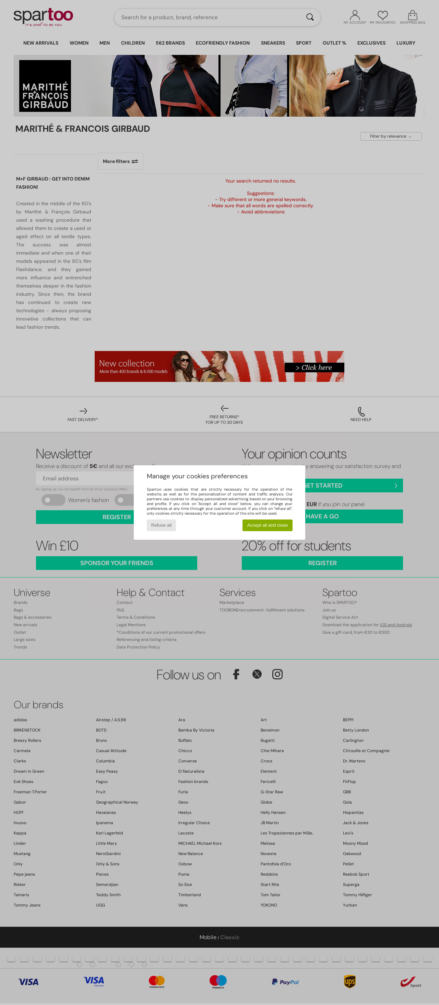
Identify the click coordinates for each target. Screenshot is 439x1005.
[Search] (310, 17)
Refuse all (161, 525)
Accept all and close (267, 525)
